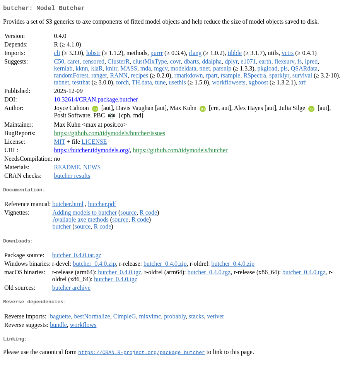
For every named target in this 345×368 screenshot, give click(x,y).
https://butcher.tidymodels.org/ (92, 151)
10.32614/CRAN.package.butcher (96, 101)
